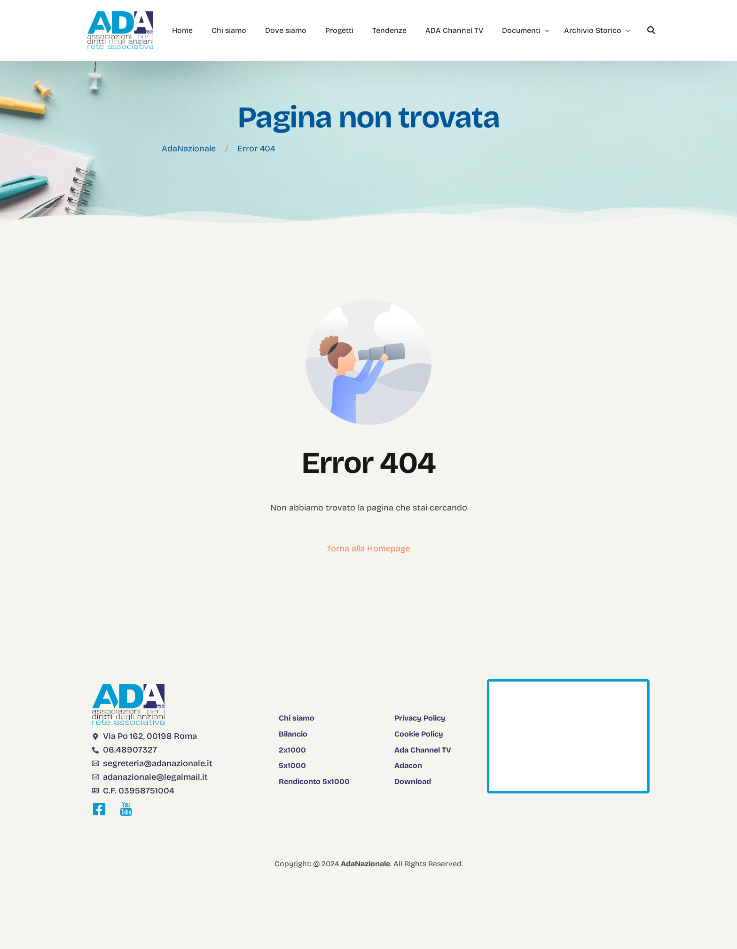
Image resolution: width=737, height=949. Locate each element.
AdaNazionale (189, 148)
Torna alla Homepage (368, 548)
